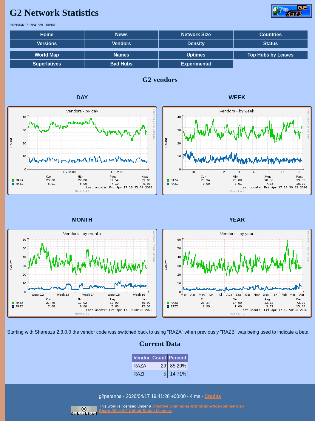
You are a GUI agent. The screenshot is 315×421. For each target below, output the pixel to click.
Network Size (196, 34)
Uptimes (195, 54)
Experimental (196, 63)
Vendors (121, 43)
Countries (271, 34)
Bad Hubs (121, 63)
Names (121, 54)
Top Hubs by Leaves (271, 54)
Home (46, 34)
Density (196, 43)
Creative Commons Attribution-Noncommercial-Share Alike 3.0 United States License (171, 408)
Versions (47, 43)
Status (270, 43)
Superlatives (47, 63)
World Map (47, 54)
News (121, 34)
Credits (213, 396)
